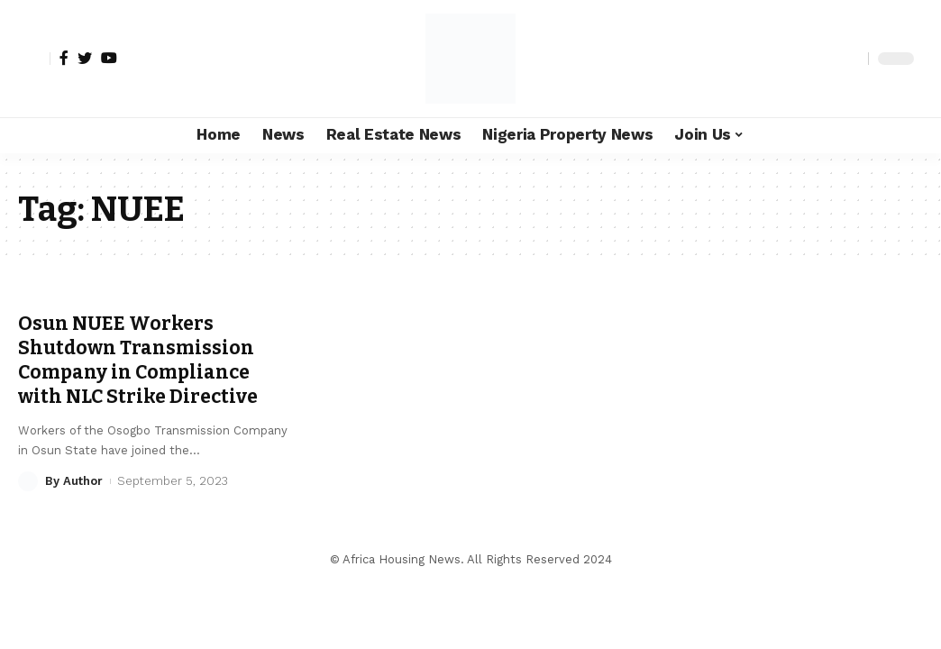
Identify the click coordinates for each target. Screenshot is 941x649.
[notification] (823, 59)
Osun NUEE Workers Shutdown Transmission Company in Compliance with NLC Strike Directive (138, 360)
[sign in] (34, 58)
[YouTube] (109, 57)
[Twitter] (84, 57)
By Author (74, 481)
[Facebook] (64, 57)
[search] (850, 59)
